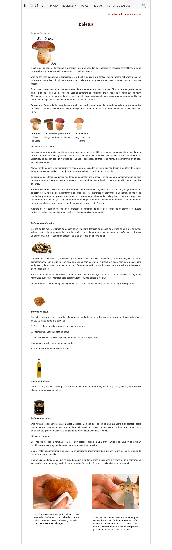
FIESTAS (98, 5)
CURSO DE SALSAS (118, 5)
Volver (126, 14)
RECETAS (68, 5)
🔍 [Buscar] (144, 6)
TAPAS (84, 5)
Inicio (54, 5)
